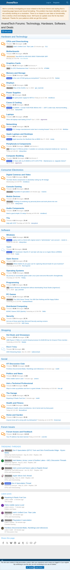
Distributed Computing (16, 306)
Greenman (57, 420)
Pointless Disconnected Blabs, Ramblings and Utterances (25, 369)
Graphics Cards (13, 63)
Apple (8, 247)
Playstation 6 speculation (18, 192)
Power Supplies (13, 93)
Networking (11, 124)
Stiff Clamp (25, 323)
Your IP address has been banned (17, 437)
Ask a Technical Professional (19, 383)
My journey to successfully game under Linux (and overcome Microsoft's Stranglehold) (34, 275)
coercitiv (44, 437)
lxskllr (57, 369)
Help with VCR (11, 223)
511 (46, 46)
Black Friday (11, 347)
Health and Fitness (14, 403)
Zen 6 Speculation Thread (18, 483)
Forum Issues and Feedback (19, 432)
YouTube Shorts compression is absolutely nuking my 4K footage (27, 180)
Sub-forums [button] (32, 65)
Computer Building (15, 156)
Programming (12, 282)
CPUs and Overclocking (17, 41)
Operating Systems (15, 271)
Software (5, 230)
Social (4, 359)
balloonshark (36, 352)
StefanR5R (18, 110)
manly (52, 139)
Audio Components (15, 208)
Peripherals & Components (18, 144)
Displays (10, 83)
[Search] (67, 2)
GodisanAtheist (27, 301)
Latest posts (6, 494)
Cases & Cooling (14, 103)
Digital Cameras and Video (18, 175)
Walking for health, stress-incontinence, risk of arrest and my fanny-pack (29, 408)
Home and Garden (14, 415)
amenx (36, 378)
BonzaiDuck (23, 410)
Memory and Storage (15, 73)
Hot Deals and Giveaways (18, 335)
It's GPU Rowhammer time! (17, 68)
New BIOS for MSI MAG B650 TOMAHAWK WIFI (27, 56)
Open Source (12, 259)
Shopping (6, 330)
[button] (2, 561)
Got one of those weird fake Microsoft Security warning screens (27, 321)
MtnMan (65, 129)
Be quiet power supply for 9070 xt (20, 98)
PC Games (11, 294)
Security (10, 316)
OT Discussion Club (15, 364)
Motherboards (12, 51)
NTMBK (46, 68)
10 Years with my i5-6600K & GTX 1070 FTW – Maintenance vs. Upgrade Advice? (36, 161)
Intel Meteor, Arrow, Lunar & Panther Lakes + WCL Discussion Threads (35, 460)
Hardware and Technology (14, 36)
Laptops (10, 114)
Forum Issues (8, 427)
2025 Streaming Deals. (13, 352)
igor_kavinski (39, 88)
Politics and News (14, 373)
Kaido (17, 254)
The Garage (11, 393)
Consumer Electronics (12, 170)
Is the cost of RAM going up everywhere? (22, 78)
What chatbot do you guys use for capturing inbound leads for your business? (35, 264)
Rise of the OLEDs (16, 88)
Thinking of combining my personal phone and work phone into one (31, 201)
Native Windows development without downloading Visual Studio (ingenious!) (33, 287)
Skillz (44, 311)
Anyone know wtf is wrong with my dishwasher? (21, 420)
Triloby (23, 278)
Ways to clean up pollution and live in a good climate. (23, 388)
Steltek (57, 78)
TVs (8, 218)
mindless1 (51, 98)
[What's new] (63, 2)
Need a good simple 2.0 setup (16, 213)
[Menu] (3, 2)
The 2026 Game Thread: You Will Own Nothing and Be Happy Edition (32, 299)
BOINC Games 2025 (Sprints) (16, 311)
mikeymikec (23, 151)
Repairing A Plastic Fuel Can (15, 398)
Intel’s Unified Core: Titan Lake (20, 46)
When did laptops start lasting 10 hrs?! (18, 119)
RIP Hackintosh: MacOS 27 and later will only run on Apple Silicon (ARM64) (34, 252)
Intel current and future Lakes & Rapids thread (26, 468)
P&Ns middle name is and (14, 378)
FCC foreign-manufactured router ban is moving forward (27, 129)
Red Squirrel (26, 266)
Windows (10, 235)
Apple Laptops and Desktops (19, 134)
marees (43, 192)
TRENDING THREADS (11, 447)
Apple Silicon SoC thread (18, 476)
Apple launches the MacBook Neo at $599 (23, 139)
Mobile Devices (13, 196)
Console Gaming (14, 187)
